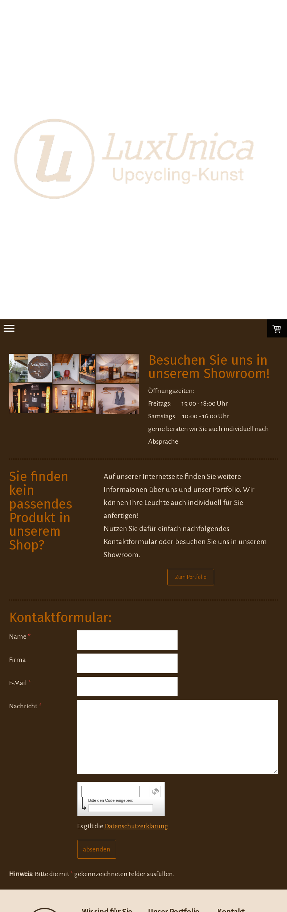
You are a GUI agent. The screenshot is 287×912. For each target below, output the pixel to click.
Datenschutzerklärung (136, 826)
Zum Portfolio (191, 577)
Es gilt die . (123, 826)
